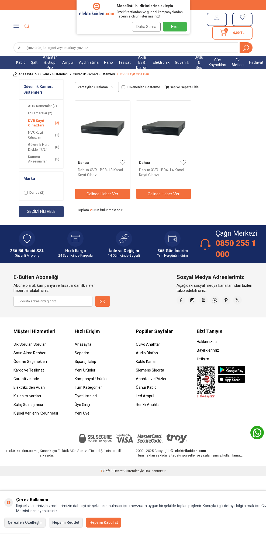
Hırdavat (256, 62)
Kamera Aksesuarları (43, 159)
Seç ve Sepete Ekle (182, 87)
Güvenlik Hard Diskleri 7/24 (43, 147)
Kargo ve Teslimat (28, 383)
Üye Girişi (82, 418)
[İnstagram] (206, 301)
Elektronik (161, 62)
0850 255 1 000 (236, 248)
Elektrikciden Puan (29, 401)
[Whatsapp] (233, 301)
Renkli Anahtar (148, 418)
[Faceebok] (193, 301)
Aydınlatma (89, 62)
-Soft (105, 484)
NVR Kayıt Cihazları (43, 134)
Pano (108, 62)
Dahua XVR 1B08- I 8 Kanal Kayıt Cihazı (100, 172)
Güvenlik (182, 62)
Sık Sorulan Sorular (29, 358)
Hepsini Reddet (65, 522)
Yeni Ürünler (85, 383)
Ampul (68, 62)
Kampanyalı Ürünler (91, 392)
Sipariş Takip (85, 375)
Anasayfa (23, 74)
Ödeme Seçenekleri (30, 375)
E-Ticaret (117, 484)
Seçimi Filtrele (41, 211)
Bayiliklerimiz (208, 364)
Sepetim (82, 366)
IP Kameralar (40, 113)
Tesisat (124, 62)
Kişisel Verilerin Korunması (35, 427)
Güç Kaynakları (217, 62)
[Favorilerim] (242, 19)
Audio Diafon (147, 366)
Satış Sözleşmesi (28, 418)
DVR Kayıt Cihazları (43, 123)
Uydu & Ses (199, 62)
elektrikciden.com (21, 464)
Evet (175, 26)
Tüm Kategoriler (88, 401)
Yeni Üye (82, 427)
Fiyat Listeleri (86, 409)
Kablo (21, 62)
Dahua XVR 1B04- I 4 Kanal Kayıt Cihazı (161, 172)
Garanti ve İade (26, 392)
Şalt (34, 62)
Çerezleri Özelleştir (25, 522)
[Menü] (16, 26)
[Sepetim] (232, 33)
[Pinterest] (247, 301)
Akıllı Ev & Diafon (141, 62)
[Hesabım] (217, 19)
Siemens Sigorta (150, 383)
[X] (247, 314)
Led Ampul (145, 409)
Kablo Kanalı (146, 375)
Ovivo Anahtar (148, 358)
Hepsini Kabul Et (103, 522)
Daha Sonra (144, 26)
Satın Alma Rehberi (29, 366)
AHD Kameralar (42, 106)
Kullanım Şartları (27, 409)
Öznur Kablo (146, 401)
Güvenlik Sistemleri (53, 74)
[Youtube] (220, 301)
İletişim (203, 372)
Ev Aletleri (238, 62)
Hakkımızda (207, 355)
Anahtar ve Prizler (151, 392)
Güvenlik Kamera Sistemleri (94, 74)
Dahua (83, 163)
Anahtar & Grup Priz (50, 62)
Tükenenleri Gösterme (141, 87)
